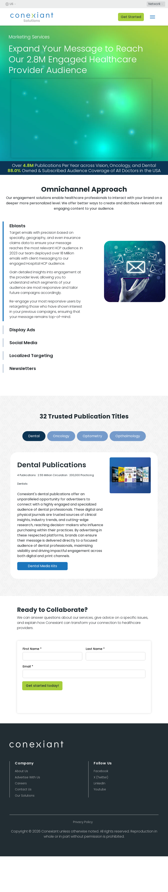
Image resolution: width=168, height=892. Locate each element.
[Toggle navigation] (152, 17)
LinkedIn (99, 783)
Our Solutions (24, 796)
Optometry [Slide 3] (92, 436)
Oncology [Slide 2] (61, 436)
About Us (21, 771)
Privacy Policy (83, 822)
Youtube (100, 789)
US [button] (9, 4)
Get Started (131, 16)
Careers (21, 783)
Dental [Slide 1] (34, 436)
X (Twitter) (101, 777)
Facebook (101, 771)
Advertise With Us (27, 777)
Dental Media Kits (42, 566)
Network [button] (154, 4)
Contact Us (23, 789)
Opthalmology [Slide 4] (127, 436)
